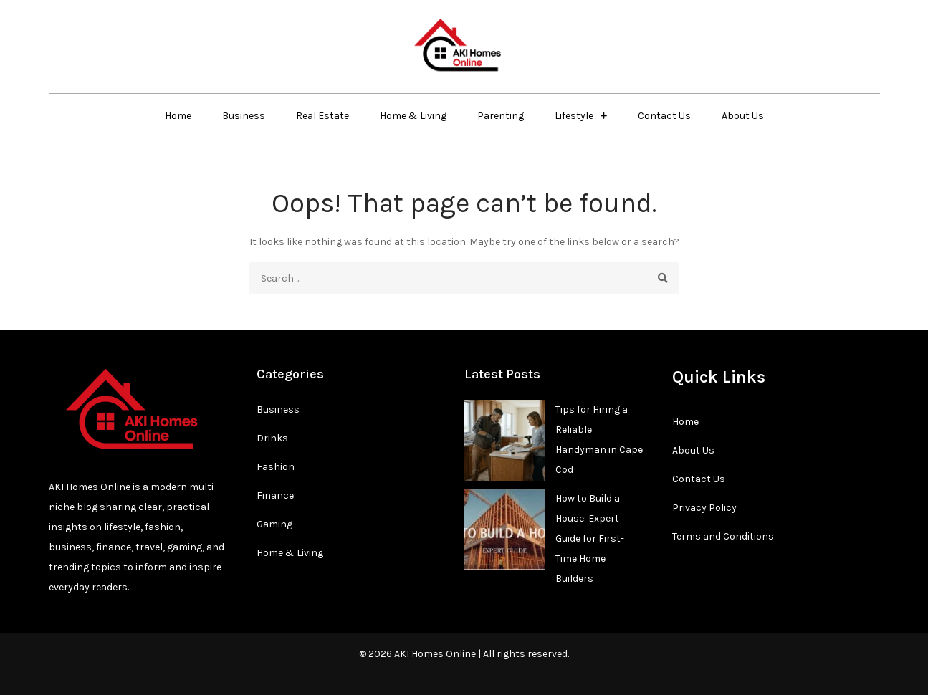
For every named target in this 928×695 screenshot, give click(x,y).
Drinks (272, 438)
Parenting (500, 116)
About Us (743, 116)
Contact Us (664, 116)
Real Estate (322, 116)
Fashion (276, 467)
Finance (275, 495)
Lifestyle (574, 116)
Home (178, 116)
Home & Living (413, 116)
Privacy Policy (704, 508)
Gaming (274, 524)
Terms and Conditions (723, 536)
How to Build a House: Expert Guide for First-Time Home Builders (589, 538)
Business (243, 116)
